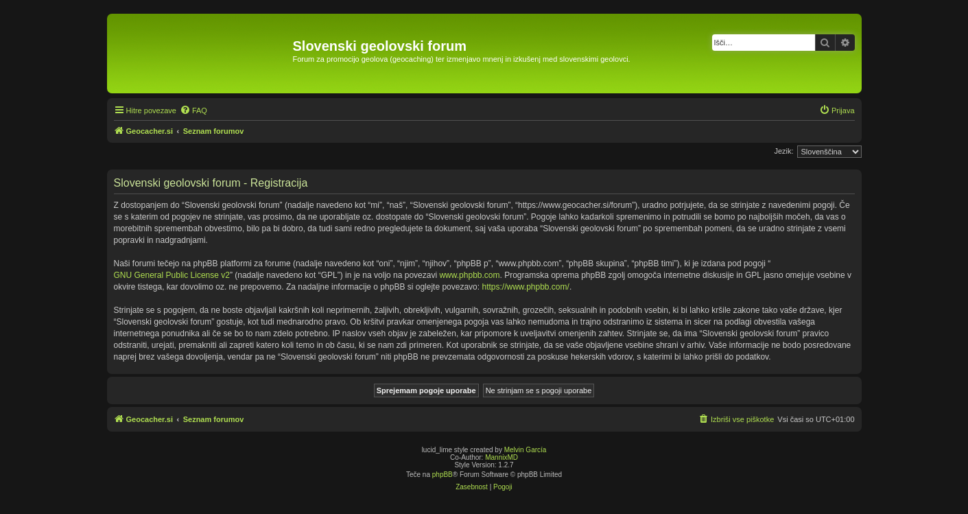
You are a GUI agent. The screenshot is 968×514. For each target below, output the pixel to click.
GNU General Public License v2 (172, 275)
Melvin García (525, 450)
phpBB (442, 474)
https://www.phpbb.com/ (525, 287)
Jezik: (783, 151)
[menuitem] (193, 110)
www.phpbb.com (469, 275)
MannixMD (501, 457)
